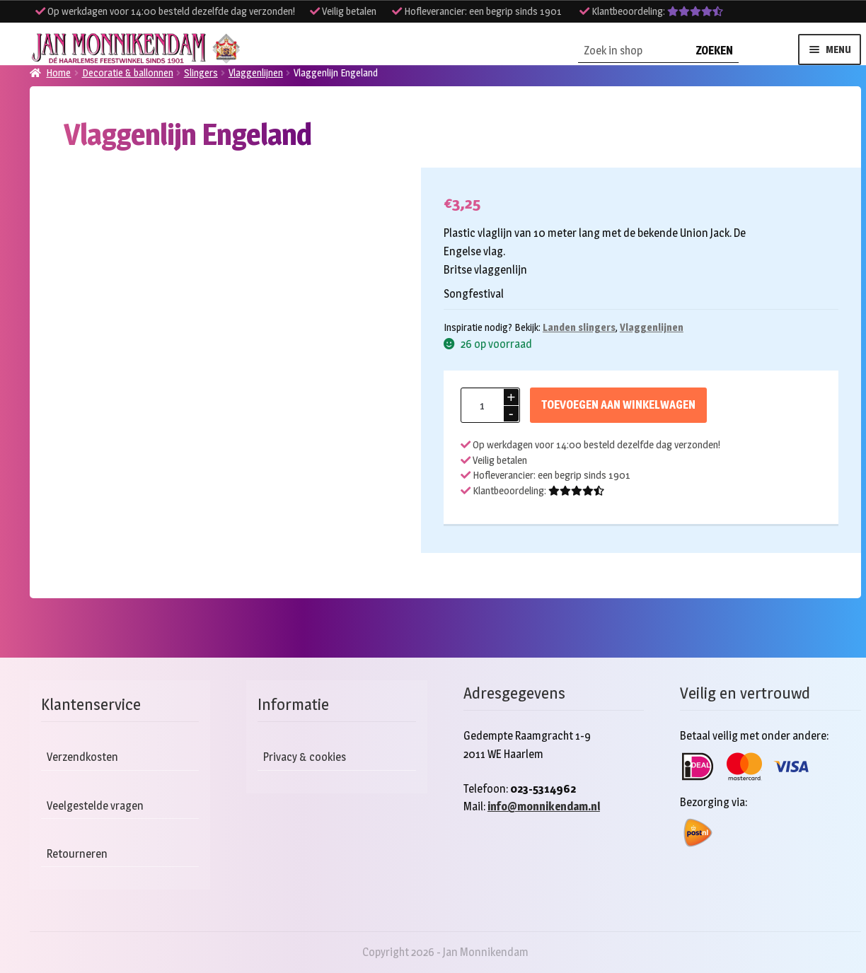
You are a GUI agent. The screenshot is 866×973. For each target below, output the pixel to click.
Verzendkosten (82, 757)
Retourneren (77, 854)
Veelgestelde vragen (95, 805)
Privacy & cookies (304, 757)
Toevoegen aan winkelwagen (618, 405)
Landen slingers (579, 327)
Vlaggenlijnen (651, 327)
